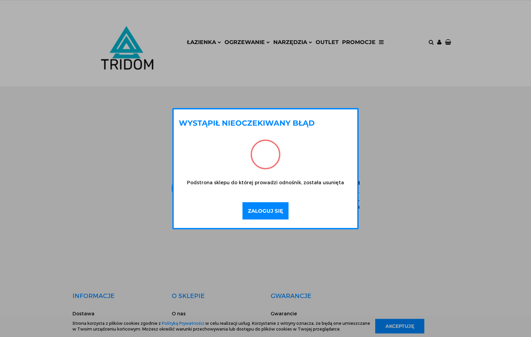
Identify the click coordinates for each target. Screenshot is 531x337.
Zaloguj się (265, 211)
